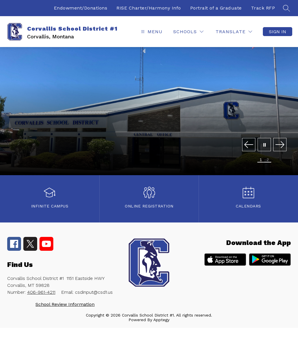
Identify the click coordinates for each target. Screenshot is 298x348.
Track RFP (263, 8)
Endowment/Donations (80, 8)
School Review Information (65, 304)
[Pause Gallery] (264, 145)
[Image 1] (260, 160)
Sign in (277, 31)
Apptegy (161, 319)
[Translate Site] (234, 31)
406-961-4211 (41, 292)
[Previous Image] (248, 145)
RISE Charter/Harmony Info (148, 8)
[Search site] (286, 8)
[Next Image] (279, 145)
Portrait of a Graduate (216, 8)
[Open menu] (151, 31)
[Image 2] (267, 160)
